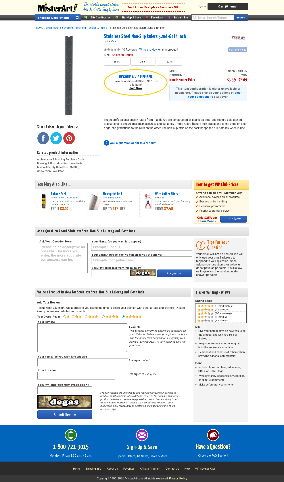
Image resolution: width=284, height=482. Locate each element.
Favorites (157, 17)
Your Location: (47, 370)
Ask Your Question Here (55, 241)
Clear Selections (237, 49)
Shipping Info (93, 468)
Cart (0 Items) (227, 6)
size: (118, 55)
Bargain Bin (181, 17)
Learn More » (207, 221)
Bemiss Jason (113, 197)
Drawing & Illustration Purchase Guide (59, 163)
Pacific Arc (113, 41)
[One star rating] (64, 316)
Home (76, 468)
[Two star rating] (73, 316)
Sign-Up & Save (131, 17)
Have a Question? (213, 447)
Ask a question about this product (133, 143)
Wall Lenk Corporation (66, 197)
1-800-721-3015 (71, 447)
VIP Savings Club (205, 468)
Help (187, 468)
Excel (161, 197)
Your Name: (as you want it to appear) (116, 241)
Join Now (135, 88)
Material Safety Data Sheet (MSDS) (58, 167)
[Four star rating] (103, 316)
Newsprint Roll (112, 194)
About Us (112, 468)
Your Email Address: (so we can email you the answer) (128, 254)
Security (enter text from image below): (117, 268)
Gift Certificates (101, 17)
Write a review (148, 49)
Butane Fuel (58, 194)
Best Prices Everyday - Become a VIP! (153, 7)
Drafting (81, 27)
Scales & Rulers (98, 27)
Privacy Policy (178, 478)
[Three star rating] (86, 316)
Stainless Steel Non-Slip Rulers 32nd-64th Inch (145, 36)
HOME (39, 27)
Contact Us (172, 468)
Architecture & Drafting (60, 27)
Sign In (202, 6)
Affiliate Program (150, 468)
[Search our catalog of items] (240, 17)
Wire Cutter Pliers (166, 194)
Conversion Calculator (50, 171)
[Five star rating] (123, 316)
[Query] (213, 17)
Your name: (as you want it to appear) (62, 356)
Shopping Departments (54, 18)
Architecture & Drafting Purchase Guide (61, 159)
